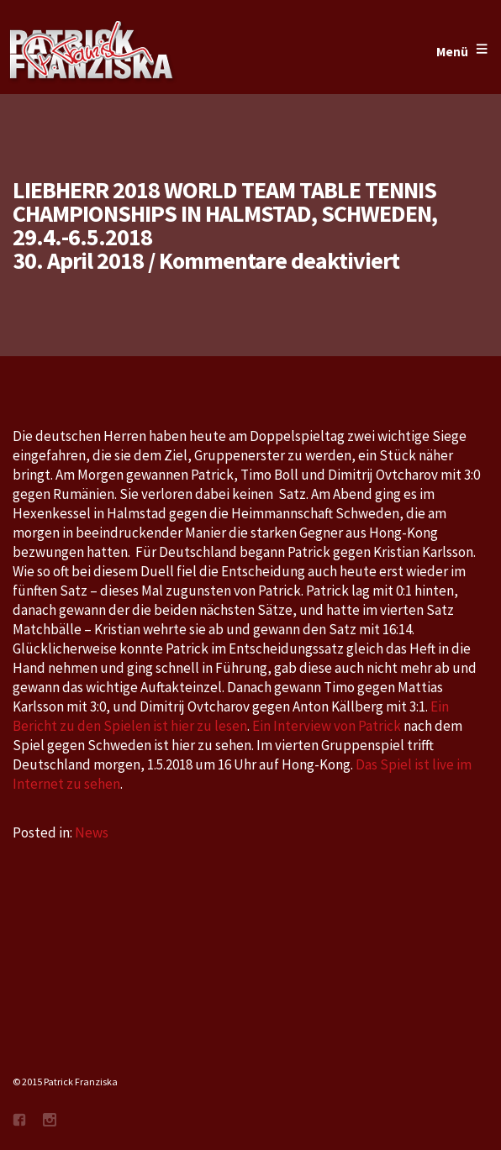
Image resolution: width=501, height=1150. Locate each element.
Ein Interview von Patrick (327, 726)
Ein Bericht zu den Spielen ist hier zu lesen (231, 716)
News (91, 832)
